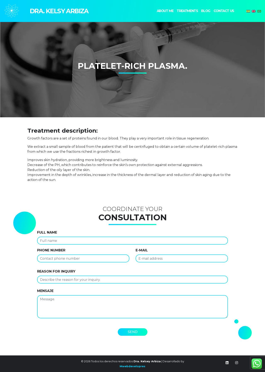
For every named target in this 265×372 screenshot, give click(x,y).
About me (165, 11)
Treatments (187, 11)
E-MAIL (142, 250)
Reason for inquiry (56, 271)
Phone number (51, 250)
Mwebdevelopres (132, 366)
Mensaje (45, 291)
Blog (205, 11)
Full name (47, 232)
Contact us (224, 11)
